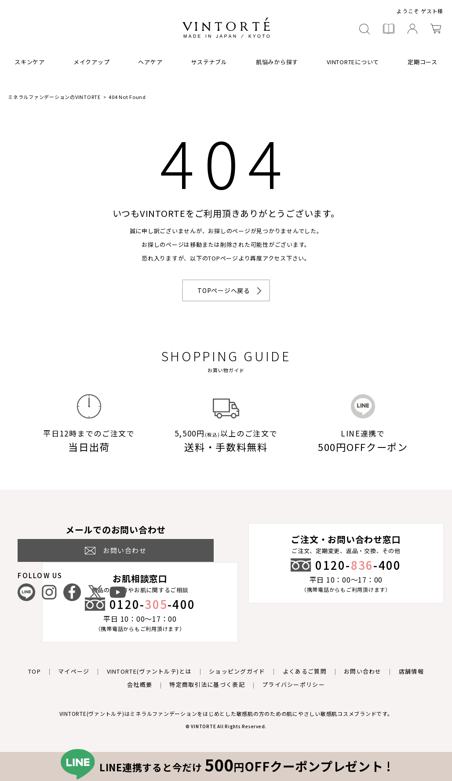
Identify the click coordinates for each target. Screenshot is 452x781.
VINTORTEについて (353, 62)
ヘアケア (150, 62)
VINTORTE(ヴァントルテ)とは (149, 671)
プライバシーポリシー (293, 684)
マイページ (74, 671)
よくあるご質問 (305, 671)
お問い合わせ (363, 671)
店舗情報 (411, 671)
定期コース (422, 62)
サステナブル (209, 62)
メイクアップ (91, 62)
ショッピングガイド (237, 671)
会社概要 (139, 684)
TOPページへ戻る (223, 290)
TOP (34, 671)
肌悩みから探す (277, 62)
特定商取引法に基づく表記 (207, 684)
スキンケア (30, 62)
